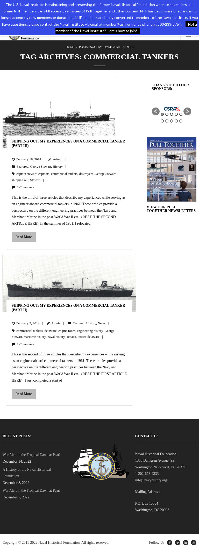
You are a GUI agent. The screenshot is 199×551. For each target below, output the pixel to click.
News (101, 323)
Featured (22, 166)
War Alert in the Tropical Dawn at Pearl (31, 455)
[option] (171, 109)
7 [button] (166, 121)
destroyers (86, 174)
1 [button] (162, 114)
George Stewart (40, 166)
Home (70, 46)
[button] (156, 111)
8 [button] (171, 121)
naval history (56, 337)
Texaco (71, 337)
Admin (57, 159)
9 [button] (176, 121)
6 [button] (162, 121)
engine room (66, 331)
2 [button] (166, 114)
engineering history (90, 331)
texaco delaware (89, 337)
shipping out (20, 180)
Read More (24, 237)
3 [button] (171, 114)
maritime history (35, 337)
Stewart (35, 180)
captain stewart (26, 174)
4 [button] (176, 114)
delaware (51, 331)
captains (43, 174)
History (58, 166)
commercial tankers (64, 174)
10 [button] (180, 121)
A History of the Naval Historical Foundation (27, 473)
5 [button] (180, 114)
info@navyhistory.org (151, 480)
